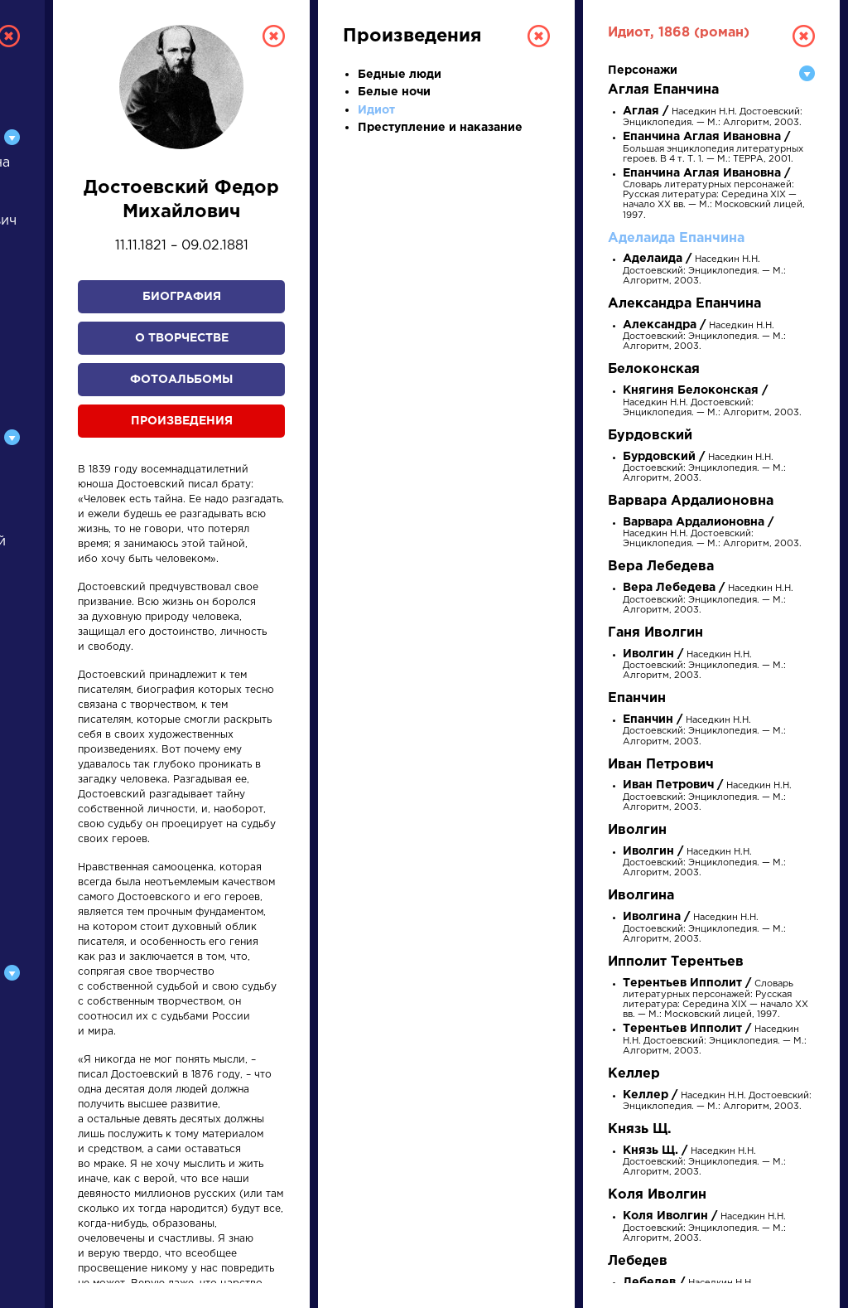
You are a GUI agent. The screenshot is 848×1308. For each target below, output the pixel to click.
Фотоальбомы (181, 380)
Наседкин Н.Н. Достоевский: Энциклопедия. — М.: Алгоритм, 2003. (704, 269)
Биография (181, 297)
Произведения (182, 421)
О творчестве (182, 338)
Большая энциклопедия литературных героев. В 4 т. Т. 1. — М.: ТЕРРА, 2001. (713, 147)
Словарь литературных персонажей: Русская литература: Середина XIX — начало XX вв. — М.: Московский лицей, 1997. (714, 195)
